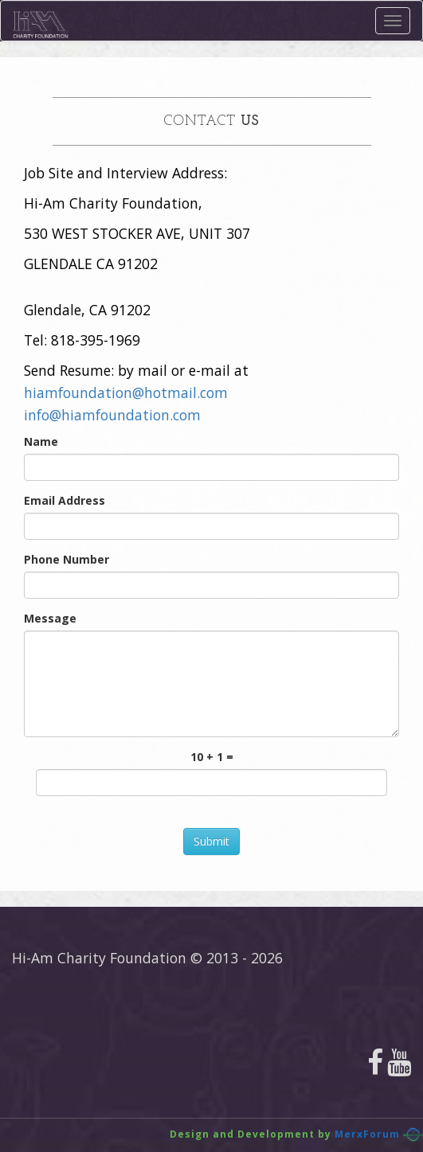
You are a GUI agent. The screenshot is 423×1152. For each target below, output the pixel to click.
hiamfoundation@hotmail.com (126, 392)
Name (41, 441)
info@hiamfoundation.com (112, 414)
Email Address (64, 500)
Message (50, 618)
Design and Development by (250, 1134)
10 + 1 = (211, 756)
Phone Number (66, 559)
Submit (211, 841)
